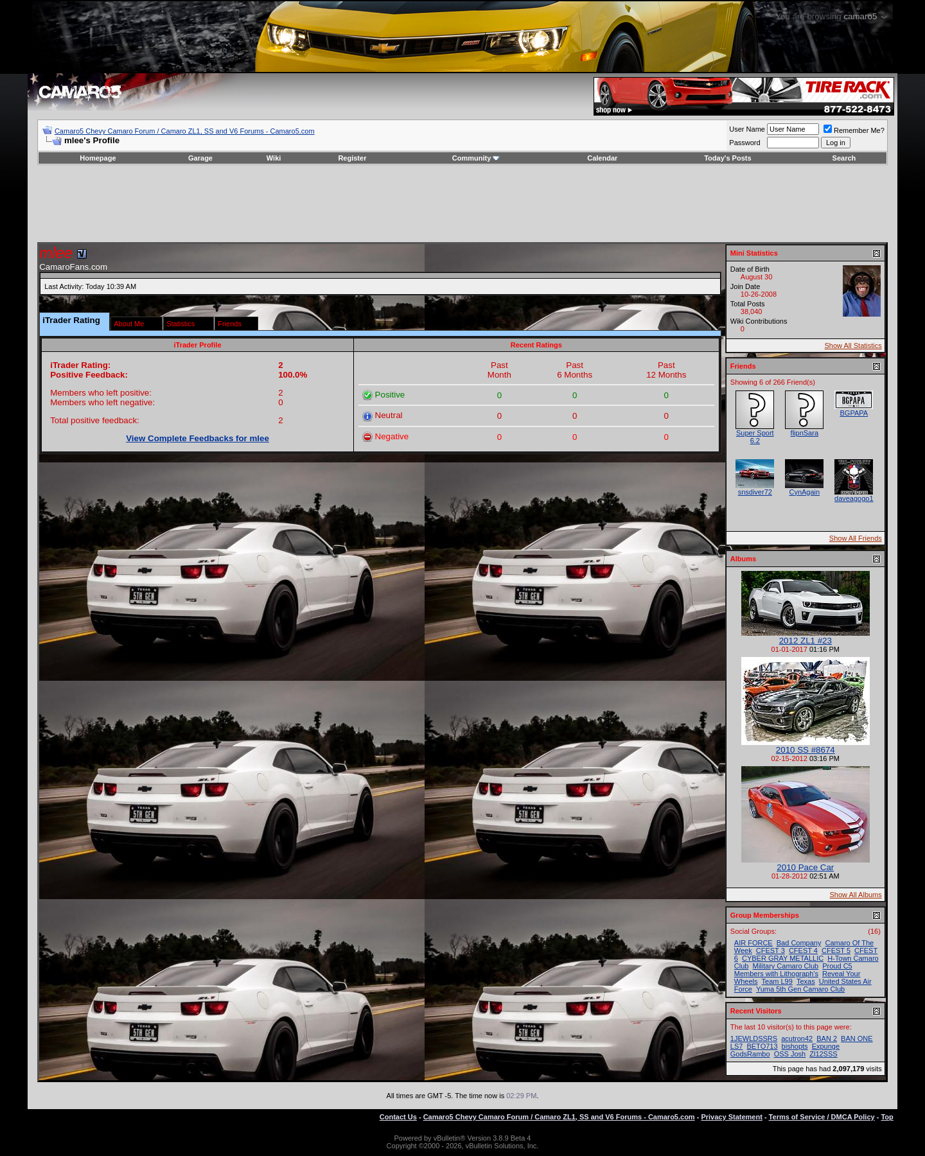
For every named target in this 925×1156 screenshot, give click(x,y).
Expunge (826, 1046)
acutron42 (797, 1038)
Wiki (274, 158)
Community (476, 158)
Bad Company (799, 943)
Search (844, 158)
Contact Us (398, 1117)
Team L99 (777, 981)
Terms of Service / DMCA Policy (822, 1117)
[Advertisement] (462, 203)
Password (744, 142)
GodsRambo (750, 1054)
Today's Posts (727, 158)
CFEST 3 (770, 950)
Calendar (602, 158)
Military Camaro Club (785, 966)
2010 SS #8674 (805, 750)
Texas (806, 981)
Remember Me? (854, 130)
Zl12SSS (823, 1054)
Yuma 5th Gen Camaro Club (800, 989)
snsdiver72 (755, 492)
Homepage (98, 158)
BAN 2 (826, 1038)
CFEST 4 (803, 950)
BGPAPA (854, 413)
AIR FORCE (753, 943)
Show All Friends (855, 538)
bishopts (795, 1046)
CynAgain (804, 492)
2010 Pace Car (805, 867)
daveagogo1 (854, 498)
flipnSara (804, 433)
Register (352, 158)
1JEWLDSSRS (753, 1038)
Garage (200, 158)
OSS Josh (790, 1054)
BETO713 (761, 1046)
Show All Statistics (853, 345)
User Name (747, 129)
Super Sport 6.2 (755, 436)
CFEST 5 (836, 950)
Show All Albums (855, 894)
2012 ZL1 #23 (805, 640)
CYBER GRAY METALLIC (783, 958)
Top (887, 1117)
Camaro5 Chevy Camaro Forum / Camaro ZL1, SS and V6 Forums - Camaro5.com (185, 131)
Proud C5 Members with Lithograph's (793, 969)
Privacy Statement (731, 1117)
